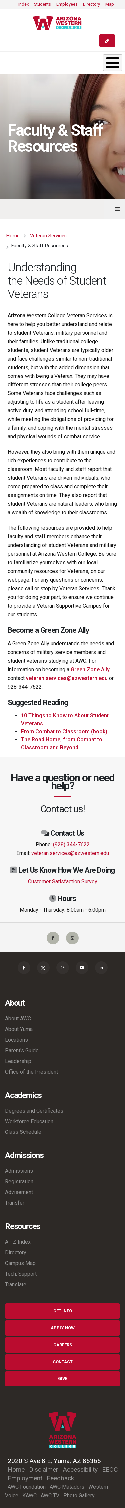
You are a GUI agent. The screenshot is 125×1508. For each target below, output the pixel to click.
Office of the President (31, 1072)
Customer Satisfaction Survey (62, 881)
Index (23, 4)
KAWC (29, 1495)
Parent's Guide (22, 1050)
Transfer (14, 1203)
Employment (25, 1478)
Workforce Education (29, 1121)
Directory (91, 4)
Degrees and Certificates (34, 1111)
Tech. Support (21, 1274)
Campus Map (20, 1263)
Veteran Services (48, 236)
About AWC (18, 1018)
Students (42, 4)
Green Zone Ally (90, 669)
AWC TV (50, 1495)
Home (13, 236)
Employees (67, 4)
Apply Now (63, 1327)
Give (62, 1378)
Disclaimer (43, 1469)
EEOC (110, 1469)
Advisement (19, 1192)
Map (109, 4)
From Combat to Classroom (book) (64, 731)
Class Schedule (23, 1132)
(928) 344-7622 (71, 844)
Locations (16, 1040)
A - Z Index (18, 1242)
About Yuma (19, 1029)
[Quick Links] (107, 40)
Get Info (62, 1310)
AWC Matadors (67, 1487)
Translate (15, 1284)
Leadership (18, 1061)
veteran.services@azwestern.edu (67, 678)
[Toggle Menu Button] (112, 62)
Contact (63, 1361)
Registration (19, 1181)
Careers (62, 1344)
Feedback (60, 1478)
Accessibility (80, 1469)
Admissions (19, 1171)
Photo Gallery (79, 1495)
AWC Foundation (27, 1487)
